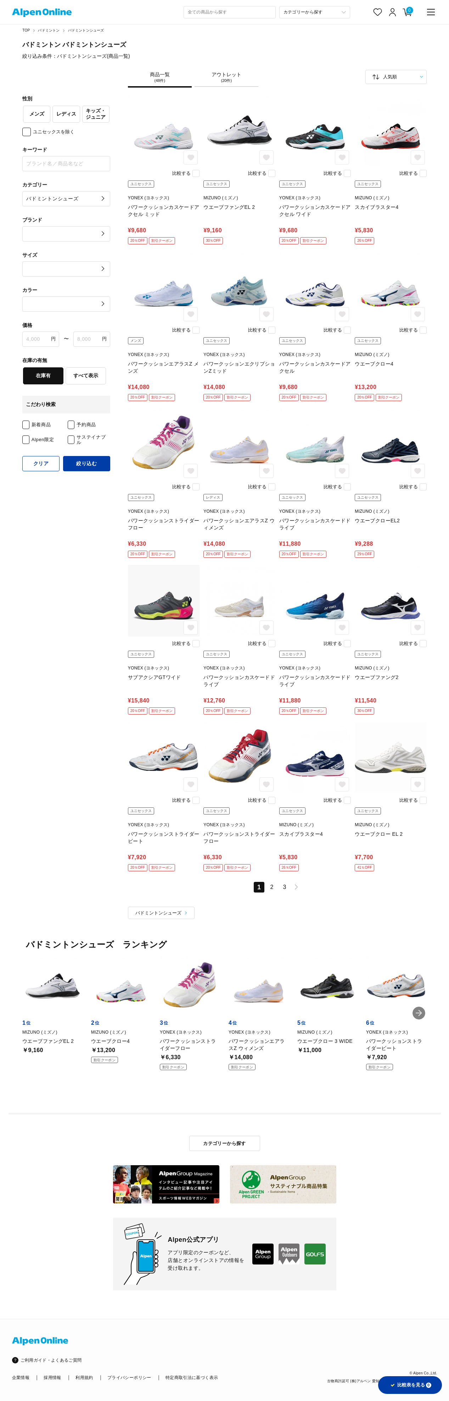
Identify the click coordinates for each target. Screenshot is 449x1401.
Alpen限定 (43, 439)
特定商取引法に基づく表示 (191, 1377)
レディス (66, 114)
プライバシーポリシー (129, 1377)
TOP (26, 30)
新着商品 (41, 424)
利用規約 (84, 1377)
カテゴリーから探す (224, 1143)
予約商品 (86, 424)
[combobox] (230, 12)
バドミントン (49, 30)
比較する (181, 173)
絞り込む (86, 463)
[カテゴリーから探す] (314, 12)
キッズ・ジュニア (96, 114)
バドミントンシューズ (86, 30)
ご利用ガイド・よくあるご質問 (51, 1360)
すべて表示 (85, 375)
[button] (418, 1013)
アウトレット (226, 77)
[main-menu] (431, 12)
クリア (41, 463)
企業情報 (20, 1377)
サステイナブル (91, 439)
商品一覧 (160, 77)
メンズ (36, 114)
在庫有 (43, 375)
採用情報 (52, 1377)
